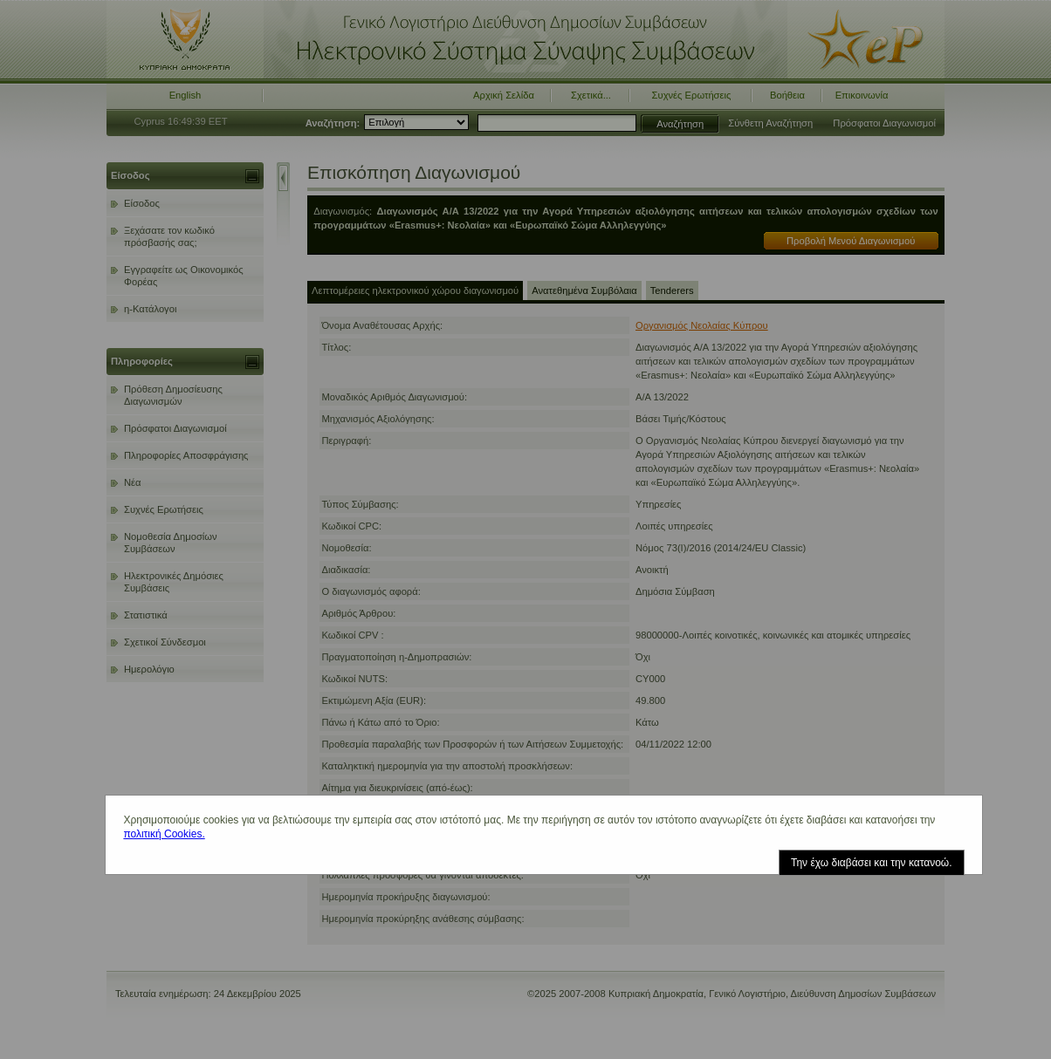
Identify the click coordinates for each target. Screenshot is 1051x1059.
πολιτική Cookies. (163, 834)
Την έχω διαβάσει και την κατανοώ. (871, 863)
